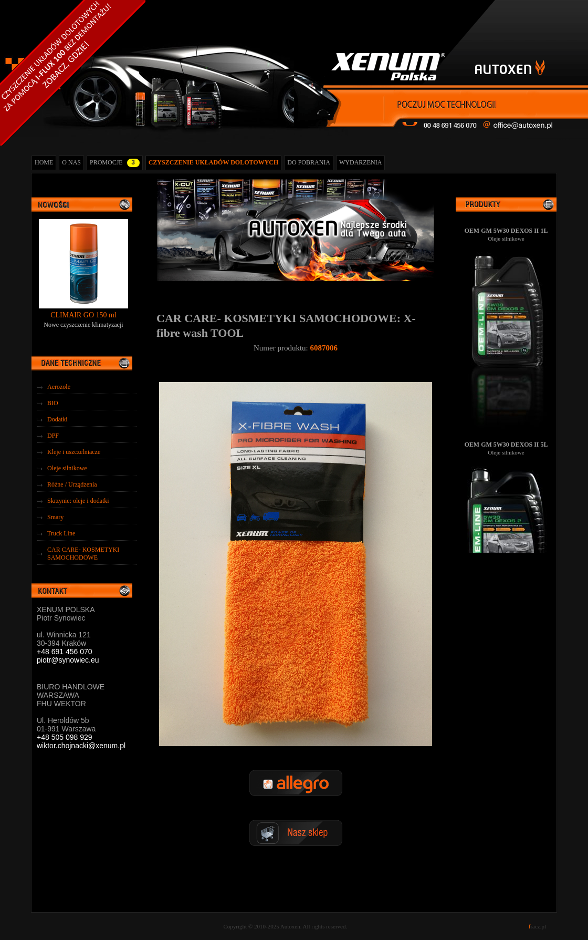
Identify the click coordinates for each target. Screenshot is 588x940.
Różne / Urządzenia (72, 484)
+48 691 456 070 (64, 651)
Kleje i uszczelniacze (73, 452)
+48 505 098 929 (64, 737)
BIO (52, 403)
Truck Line (61, 533)
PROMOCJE (115, 163)
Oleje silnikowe (67, 468)
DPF (53, 435)
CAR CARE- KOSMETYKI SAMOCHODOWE (83, 553)
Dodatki (57, 419)
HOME (44, 162)
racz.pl (537, 926)
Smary (55, 517)
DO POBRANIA (308, 162)
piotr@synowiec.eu (68, 660)
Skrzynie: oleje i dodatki (78, 500)
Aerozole (58, 386)
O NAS (71, 162)
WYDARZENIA (360, 162)
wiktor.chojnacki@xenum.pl (81, 745)
